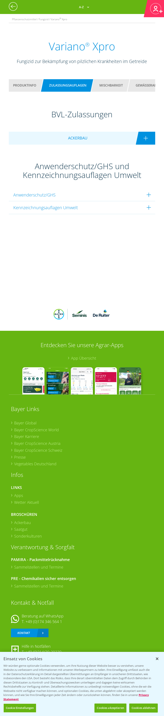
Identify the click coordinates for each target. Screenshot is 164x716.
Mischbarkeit (111, 85)
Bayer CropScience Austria (37, 443)
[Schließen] (157, 658)
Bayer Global (25, 422)
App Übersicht (83, 358)
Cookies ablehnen (143, 708)
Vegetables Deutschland (35, 463)
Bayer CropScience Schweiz (38, 450)
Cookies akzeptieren (110, 708)
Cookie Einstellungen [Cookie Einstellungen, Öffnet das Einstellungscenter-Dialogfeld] (20, 708)
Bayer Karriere (26, 436)
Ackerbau (22, 522)
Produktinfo (24, 85)
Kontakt (23, 633)
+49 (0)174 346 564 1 (44, 621)
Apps (18, 495)
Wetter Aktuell (26, 502)
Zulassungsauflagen (68, 85)
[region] (82, 684)
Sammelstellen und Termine (38, 567)
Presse (20, 457)
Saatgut (20, 529)
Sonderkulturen (28, 536)
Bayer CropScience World (36, 429)
